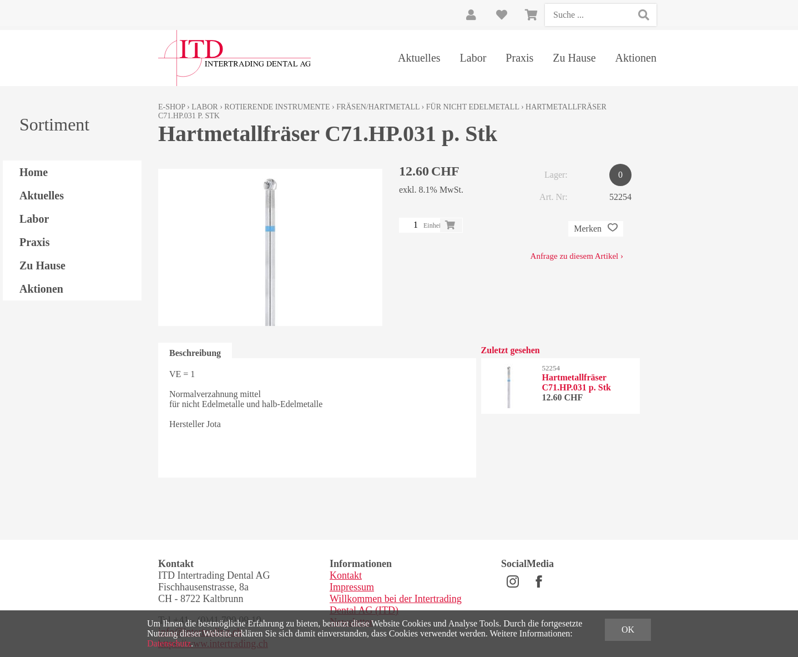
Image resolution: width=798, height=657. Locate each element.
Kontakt (346, 575)
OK (628, 629)
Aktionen (635, 58)
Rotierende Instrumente (277, 107)
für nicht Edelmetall (472, 107)
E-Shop (171, 107)
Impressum (352, 587)
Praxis (519, 58)
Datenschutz (169, 643)
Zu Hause (574, 58)
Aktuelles (419, 58)
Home (33, 172)
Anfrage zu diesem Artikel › (577, 256)
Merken (596, 229)
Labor (473, 58)
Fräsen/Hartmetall (378, 107)
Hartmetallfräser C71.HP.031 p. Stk (576, 382)
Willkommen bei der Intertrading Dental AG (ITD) (396, 604)
